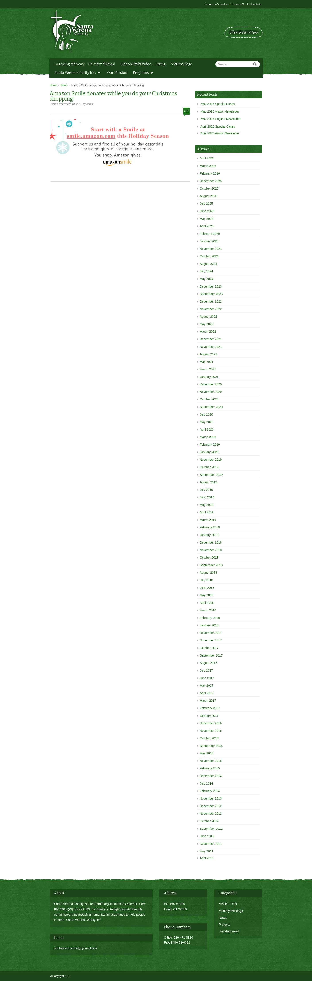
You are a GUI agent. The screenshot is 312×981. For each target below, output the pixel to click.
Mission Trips (228, 904)
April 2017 (207, 693)
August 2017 (208, 663)
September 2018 (211, 565)
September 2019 (211, 474)
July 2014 (206, 783)
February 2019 (210, 527)
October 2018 (209, 557)
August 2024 (208, 264)
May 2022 (206, 324)
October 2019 (209, 467)
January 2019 (209, 535)
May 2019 (206, 505)
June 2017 (207, 678)
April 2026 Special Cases (217, 126)
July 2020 (206, 414)
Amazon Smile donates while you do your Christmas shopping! (113, 96)
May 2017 (206, 685)
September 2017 (211, 655)
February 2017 (210, 708)
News (64, 85)
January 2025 (209, 241)
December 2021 (211, 339)
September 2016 (211, 746)
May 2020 (206, 422)
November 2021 (211, 346)
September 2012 (211, 828)
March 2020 (208, 437)
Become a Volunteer (217, 4)
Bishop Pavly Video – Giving (142, 64)
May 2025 (206, 218)
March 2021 (208, 369)
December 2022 (211, 301)
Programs (142, 73)
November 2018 (211, 550)
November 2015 (211, 761)
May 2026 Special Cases (218, 104)
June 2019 (207, 497)
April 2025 (207, 226)
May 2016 (206, 753)
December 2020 (211, 384)
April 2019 (207, 512)
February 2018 (210, 618)
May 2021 (206, 361)
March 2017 (208, 700)
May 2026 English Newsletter (221, 119)
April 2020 (207, 429)
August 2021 (208, 354)
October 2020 (209, 399)
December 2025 (211, 181)
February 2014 (210, 791)
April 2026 (207, 158)
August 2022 (208, 316)
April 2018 (207, 602)
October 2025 (209, 188)
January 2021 (209, 377)
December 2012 (211, 806)
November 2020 (211, 392)
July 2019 (206, 489)
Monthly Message (231, 911)
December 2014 (211, 776)
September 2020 (211, 407)
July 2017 (206, 670)
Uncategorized (229, 931)
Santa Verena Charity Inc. (76, 73)
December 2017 (211, 633)
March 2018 (208, 610)
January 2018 (209, 625)
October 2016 (209, 738)
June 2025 (207, 211)
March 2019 (208, 520)
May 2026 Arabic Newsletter (220, 111)
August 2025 (208, 196)
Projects (224, 924)
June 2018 (207, 587)
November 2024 (211, 249)
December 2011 (211, 843)
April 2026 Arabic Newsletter (219, 133)
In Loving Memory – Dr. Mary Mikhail (85, 64)
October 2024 (209, 256)
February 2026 (210, 173)
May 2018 (206, 595)
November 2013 (211, 798)
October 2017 (209, 648)
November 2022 (211, 309)
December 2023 (211, 286)
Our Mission (117, 72)
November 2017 (211, 640)
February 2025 (210, 233)
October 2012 (209, 821)
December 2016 (211, 723)
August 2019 (208, 482)
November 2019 (211, 459)
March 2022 (208, 331)
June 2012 (207, 836)
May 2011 (206, 851)
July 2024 (206, 271)
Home (53, 85)
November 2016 (211, 730)
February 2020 (210, 444)
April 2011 (207, 858)
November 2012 (211, 813)
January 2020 (209, 452)
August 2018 (208, 572)
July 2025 (206, 203)
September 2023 (211, 294)
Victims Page (181, 64)
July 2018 (206, 580)
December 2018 (211, 542)
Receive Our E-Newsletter (247, 4)
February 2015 (210, 768)
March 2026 (208, 166)
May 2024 (206, 279)
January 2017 (209, 715)
